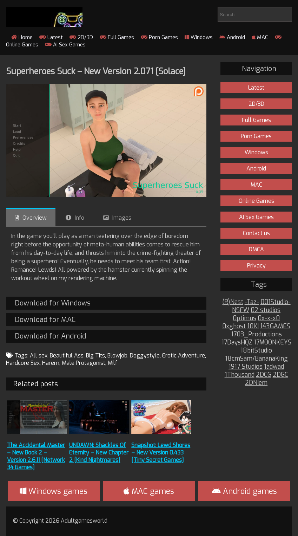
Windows (199, 37)
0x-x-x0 (269, 318)
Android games (244, 491)
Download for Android (50, 336)
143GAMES (275, 326)
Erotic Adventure (183, 355)
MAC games (149, 491)
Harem (50, 363)
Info (79, 217)
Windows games (53, 491)
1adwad (274, 367)
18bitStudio (256, 351)
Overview (34, 217)
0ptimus (244, 318)
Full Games (117, 37)
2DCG (263, 375)
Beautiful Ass (67, 355)
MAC (260, 37)
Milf (112, 363)
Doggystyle (145, 355)
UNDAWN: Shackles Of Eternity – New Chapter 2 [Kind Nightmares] (98, 452)
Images (121, 217)
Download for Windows (53, 303)
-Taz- (252, 302)
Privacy (256, 265)
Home (22, 37)
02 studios (265, 310)
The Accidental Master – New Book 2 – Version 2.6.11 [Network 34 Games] (36, 456)
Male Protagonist (83, 363)
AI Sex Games (65, 44)
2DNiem (256, 383)
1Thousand (239, 375)
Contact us (256, 233)
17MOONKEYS (272, 342)
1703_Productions (256, 334)
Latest (51, 37)
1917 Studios (246, 367)
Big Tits (95, 355)
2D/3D (81, 37)
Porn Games (159, 37)
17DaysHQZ (236, 342)
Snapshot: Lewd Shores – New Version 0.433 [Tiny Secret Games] (160, 452)
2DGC (280, 375)
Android (232, 37)
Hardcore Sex (23, 363)
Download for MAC (45, 319)
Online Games (256, 201)
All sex (38, 355)
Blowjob (117, 355)
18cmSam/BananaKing (256, 359)
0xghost (234, 326)
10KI (253, 326)
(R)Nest (232, 302)
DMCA (256, 249)
